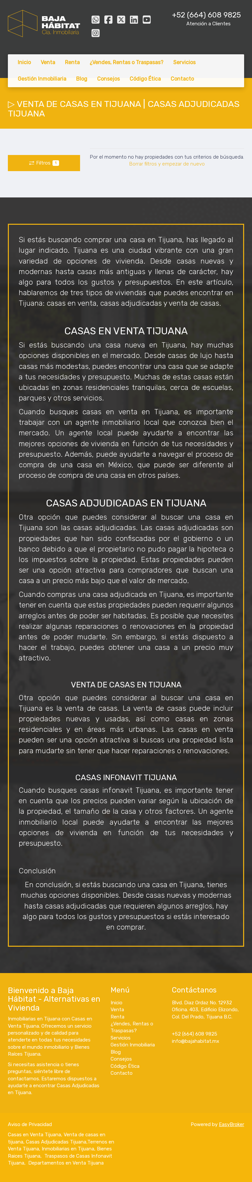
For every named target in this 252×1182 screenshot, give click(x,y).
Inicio (24, 62)
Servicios (184, 62)
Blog (81, 79)
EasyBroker (231, 1124)
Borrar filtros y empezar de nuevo (167, 164)
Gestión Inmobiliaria (42, 79)
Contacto (182, 79)
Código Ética (145, 79)
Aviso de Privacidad (30, 1124)
